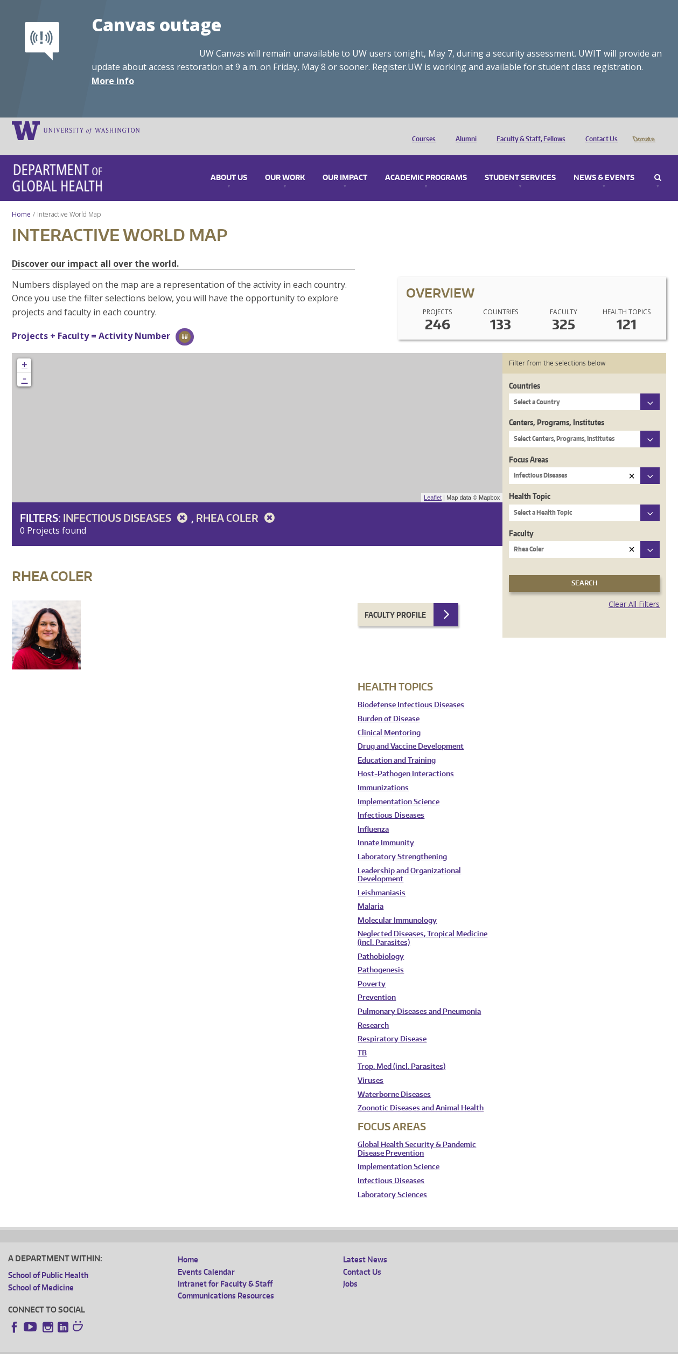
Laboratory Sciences (392, 1180)
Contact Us (599, 130)
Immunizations (383, 773)
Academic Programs (426, 163)
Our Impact (345, 163)
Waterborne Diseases (394, 1079)
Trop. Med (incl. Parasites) (401, 1051)
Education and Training (397, 745)
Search (657, 162)
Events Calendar (206, 1256)
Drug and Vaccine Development (411, 731)
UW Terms (194, 1346)
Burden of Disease (389, 704)
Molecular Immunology (397, 905)
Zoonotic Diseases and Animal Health (421, 1093)
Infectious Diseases (127, 502)
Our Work (285, 163)
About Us (229, 163)
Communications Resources (226, 1280)
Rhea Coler (237, 502)
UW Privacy (151, 1346)
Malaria (370, 891)
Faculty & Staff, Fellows (528, 130)
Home (21, 199)
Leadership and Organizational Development (409, 860)
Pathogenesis (381, 955)
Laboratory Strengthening (402, 842)
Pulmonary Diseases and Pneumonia (419, 996)
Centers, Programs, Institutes (556, 407)
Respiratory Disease (392, 1024)
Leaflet (433, 482)
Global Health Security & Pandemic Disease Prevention (417, 1133)
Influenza (373, 814)
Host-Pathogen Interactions (406, 759)
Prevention (377, 982)
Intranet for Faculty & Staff (225, 1268)
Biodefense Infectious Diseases (411, 690)
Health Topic (529, 481)
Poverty (372, 969)
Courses (421, 130)
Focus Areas (528, 444)
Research (373, 1010)
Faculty (521, 518)
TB (362, 1038)
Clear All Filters (634, 589)
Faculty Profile (395, 599)
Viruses (370, 1065)
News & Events (604, 163)
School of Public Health (48, 1260)
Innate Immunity (386, 828)
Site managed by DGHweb (258, 1346)
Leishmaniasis (382, 878)
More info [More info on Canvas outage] (113, 81)
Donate (643, 130)
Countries (524, 370)
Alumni (463, 130)
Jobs (350, 1268)
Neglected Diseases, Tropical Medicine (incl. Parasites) (422, 923)
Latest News (365, 1244)
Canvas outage (156, 24)
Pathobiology (381, 941)
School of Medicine (41, 1272)
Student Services (520, 163)
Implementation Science (398, 787)
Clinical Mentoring (389, 718)
